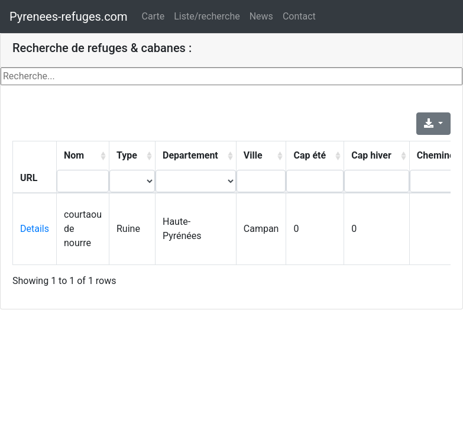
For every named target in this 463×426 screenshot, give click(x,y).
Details (34, 228)
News (261, 16)
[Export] (433, 123)
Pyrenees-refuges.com (68, 16)
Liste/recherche (206, 16)
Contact (299, 16)
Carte (153, 16)
